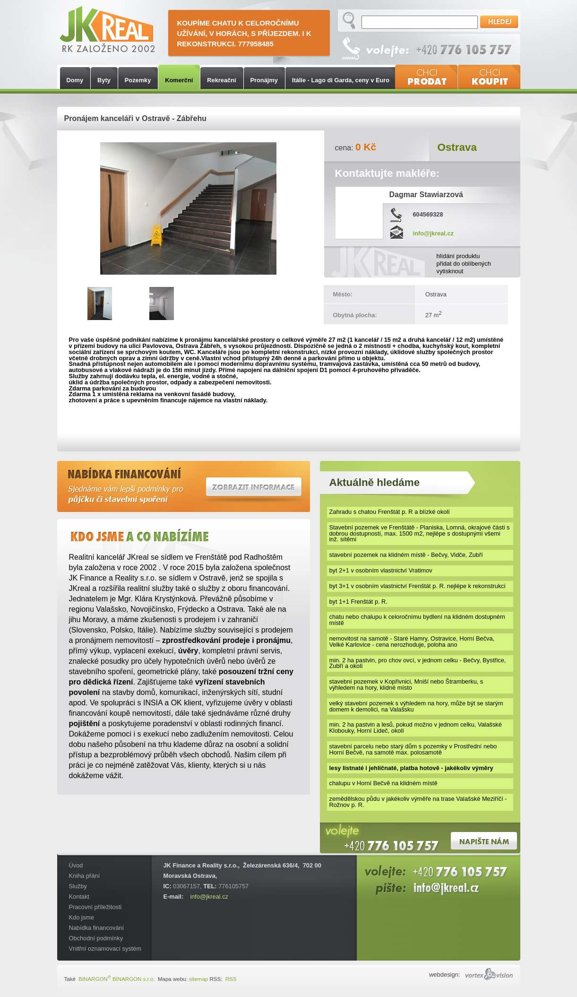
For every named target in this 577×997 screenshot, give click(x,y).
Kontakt (79, 896)
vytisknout (450, 271)
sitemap (198, 979)
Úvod (76, 865)
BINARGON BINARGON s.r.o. (116, 979)
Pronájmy (264, 80)
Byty (104, 80)
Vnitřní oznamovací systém (105, 948)
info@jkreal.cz (209, 896)
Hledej (499, 22)
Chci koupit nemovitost (489, 77)
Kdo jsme (81, 917)
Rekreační (221, 80)
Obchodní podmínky (96, 938)
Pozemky (138, 80)
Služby (78, 886)
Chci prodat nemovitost (426, 77)
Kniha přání (84, 875)
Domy (75, 80)
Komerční (179, 80)
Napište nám (484, 841)
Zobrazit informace (254, 486)
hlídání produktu (458, 256)
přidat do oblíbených (464, 263)
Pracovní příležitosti (95, 906)
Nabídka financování (96, 927)
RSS (230, 979)
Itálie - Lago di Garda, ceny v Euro (340, 80)
